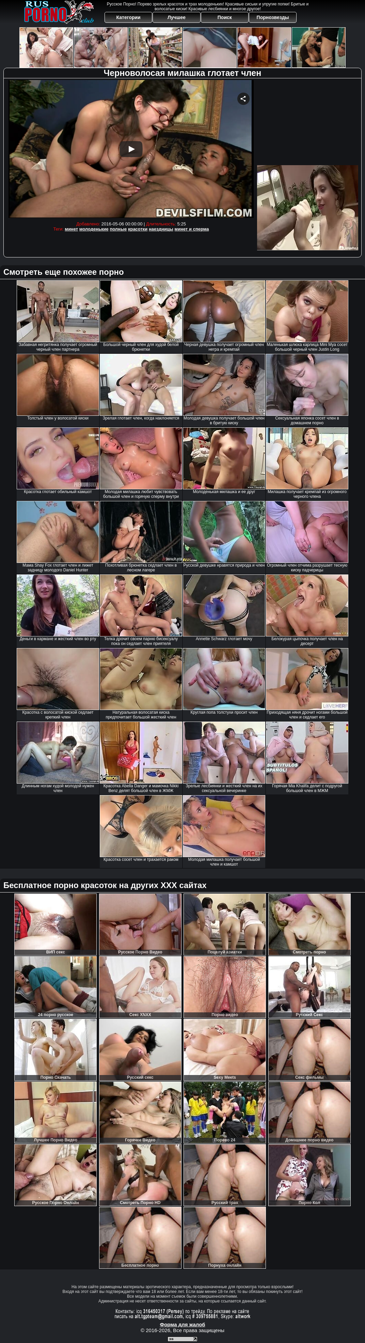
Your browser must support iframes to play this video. (131, 149)
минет (71, 229)
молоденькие (94, 229)
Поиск (225, 17)
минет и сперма (192, 229)
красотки (137, 229)
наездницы (161, 229)
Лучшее (177, 17)
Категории (128, 17)
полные (118, 229)
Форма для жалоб (182, 1324)
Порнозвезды (273, 17)
